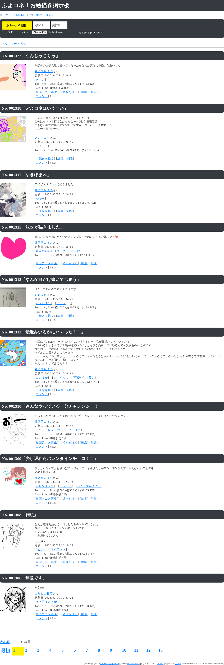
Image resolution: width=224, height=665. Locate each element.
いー (38, 541)
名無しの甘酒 (44, 593)
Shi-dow (160, 664)
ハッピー (66, 486)
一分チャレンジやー (49, 430)
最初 (5, 650)
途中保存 (36, 14)
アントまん (42, 137)
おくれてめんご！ (89, 486)
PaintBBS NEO (133, 664)
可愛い (78, 377)
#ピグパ (41, 549)
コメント (42, 96)
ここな (75, 250)
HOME (6, 14)
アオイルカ (61, 377)
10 (124, 650)
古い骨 (178, 664)
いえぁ (61, 303)
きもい (40, 79)
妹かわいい (43, 250)
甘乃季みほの (44, 71)
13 (160, 650)
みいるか (42, 377)
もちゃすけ (42, 295)
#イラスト (59, 549)
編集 (84, 92)
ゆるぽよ (75, 430)
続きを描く (70, 92)
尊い (92, 377)
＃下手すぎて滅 (46, 601)
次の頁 (5, 642)
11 (136, 650)
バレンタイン (45, 486)
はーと (61, 250)
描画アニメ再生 (46, 92)
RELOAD (20, 14)
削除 (94, 92)
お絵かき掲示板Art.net (109, 664)
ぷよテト (42, 146)
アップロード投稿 (14, 43)
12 (148, 650)
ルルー (40, 198)
